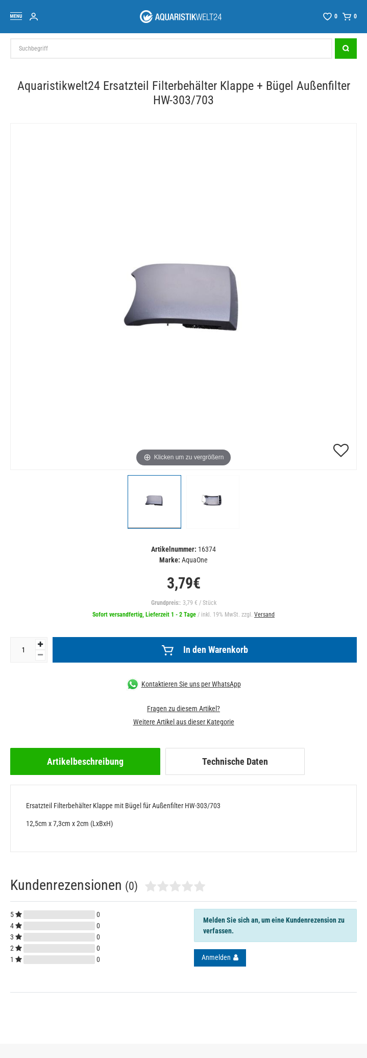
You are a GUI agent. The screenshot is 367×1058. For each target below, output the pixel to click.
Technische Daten (235, 761)
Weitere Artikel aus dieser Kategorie (183, 722)
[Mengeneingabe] (23, 650)
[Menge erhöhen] (40, 644)
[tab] (85, 761)
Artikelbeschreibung (85, 761)
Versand (264, 614)
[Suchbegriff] (171, 48)
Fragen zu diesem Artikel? (183, 708)
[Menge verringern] (40, 655)
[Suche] (346, 48)
